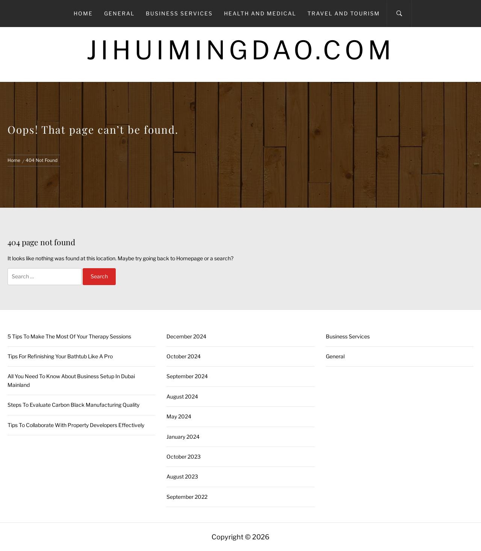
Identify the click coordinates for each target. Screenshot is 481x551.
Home (83, 13)
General (119, 13)
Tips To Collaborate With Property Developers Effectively (76, 425)
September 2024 (187, 376)
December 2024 (186, 336)
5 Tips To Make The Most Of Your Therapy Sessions (69, 336)
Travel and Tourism (343, 13)
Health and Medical (260, 13)
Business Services (179, 13)
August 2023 (182, 476)
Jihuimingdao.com (240, 50)
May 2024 (178, 416)
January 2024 (183, 436)
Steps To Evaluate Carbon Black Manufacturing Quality (73, 405)
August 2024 (182, 396)
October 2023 (183, 456)
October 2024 (183, 356)
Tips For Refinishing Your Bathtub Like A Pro (60, 356)
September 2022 (186, 497)
